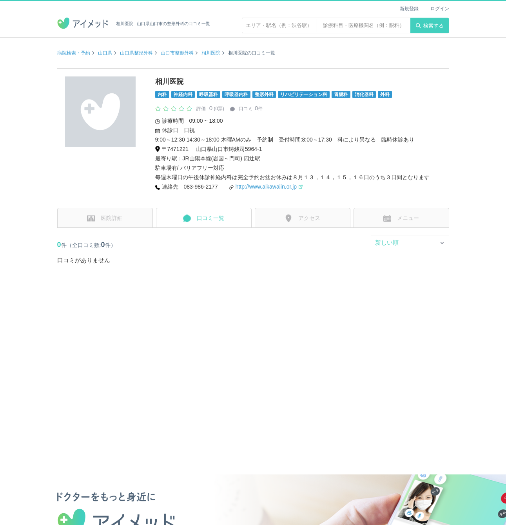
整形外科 (264, 94)
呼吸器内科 (236, 94)
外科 (385, 94)
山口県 (105, 53)
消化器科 (364, 94)
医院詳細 (105, 218)
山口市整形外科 (177, 53)
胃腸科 (341, 94)
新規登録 (409, 8)
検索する (430, 26)
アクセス (302, 218)
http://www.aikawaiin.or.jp (269, 186)
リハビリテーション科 (303, 94)
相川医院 (210, 53)
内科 (162, 94)
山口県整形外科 (136, 53)
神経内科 (183, 94)
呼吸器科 (208, 94)
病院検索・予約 (73, 53)
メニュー (401, 218)
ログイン (439, 8)
